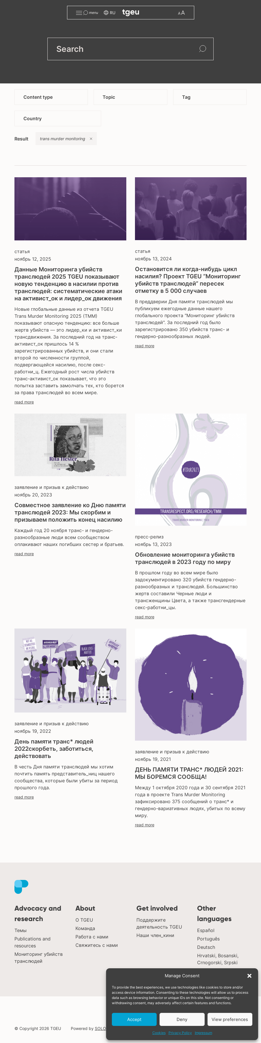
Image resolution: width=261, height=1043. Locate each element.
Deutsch (206, 947)
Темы (20, 930)
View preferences (230, 1019)
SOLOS (102, 1028)
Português (208, 939)
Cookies (159, 1033)
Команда (85, 928)
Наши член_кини (155, 935)
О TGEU (84, 920)
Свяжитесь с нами (96, 945)
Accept (134, 1019)
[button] (249, 976)
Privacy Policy (180, 1033)
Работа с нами (91, 937)
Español (205, 930)
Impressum (203, 1033)
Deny (182, 1019)
